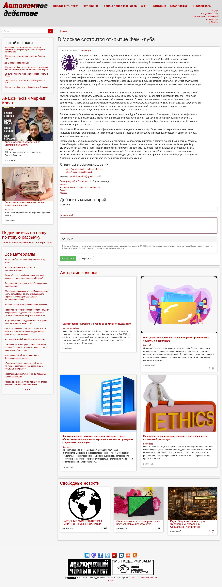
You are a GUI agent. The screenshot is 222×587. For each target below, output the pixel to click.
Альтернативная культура (72, 187)
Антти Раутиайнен (70, 328)
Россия (63, 190)
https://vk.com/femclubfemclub (79, 172)
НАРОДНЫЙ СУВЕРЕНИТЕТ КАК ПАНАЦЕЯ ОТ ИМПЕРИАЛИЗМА (82, 522)
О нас (111, 580)
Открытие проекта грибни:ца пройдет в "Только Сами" (26, 75)
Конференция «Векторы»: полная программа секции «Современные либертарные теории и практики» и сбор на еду (26, 347)
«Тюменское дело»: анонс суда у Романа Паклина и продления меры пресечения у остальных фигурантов (24, 366)
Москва (63, 193)
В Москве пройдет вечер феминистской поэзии (26, 87)
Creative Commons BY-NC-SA (144, 578)
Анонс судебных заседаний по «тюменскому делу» (22, 143)
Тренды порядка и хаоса (119, 5)
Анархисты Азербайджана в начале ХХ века (25, 339)
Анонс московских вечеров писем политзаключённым (24, 204)
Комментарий (67, 215)
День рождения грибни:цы (17, 63)
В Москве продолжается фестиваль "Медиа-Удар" (25, 57)
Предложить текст (66, 5)
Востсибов (148, 345)
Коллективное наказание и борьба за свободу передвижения (96, 324)
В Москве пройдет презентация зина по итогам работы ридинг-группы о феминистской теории (26, 68)
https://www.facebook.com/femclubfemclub (84, 169)
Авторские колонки (78, 272)
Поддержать (202, 5)
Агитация (159, 5)
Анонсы (63, 31)
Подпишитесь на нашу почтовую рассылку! (24, 234)
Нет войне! (90, 5)
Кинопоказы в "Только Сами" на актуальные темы (25, 81)
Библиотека (179, 5)
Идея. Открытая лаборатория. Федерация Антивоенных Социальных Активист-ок (188, 524)
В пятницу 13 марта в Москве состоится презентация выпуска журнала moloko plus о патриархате (25, 49)
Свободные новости (80, 483)
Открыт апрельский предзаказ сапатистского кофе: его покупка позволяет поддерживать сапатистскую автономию (25, 331)
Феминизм (95, 187)
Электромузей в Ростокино (74, 181)
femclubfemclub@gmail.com (84, 176)
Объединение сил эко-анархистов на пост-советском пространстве (138, 522)
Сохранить (67, 258)
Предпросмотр (85, 258)
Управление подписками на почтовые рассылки (27, 242)
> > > (27, 390)
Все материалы (20, 254)
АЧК (145, 5)
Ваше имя (65, 205)
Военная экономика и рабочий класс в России (26, 305)
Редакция (86, 50)
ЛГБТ (87, 187)
